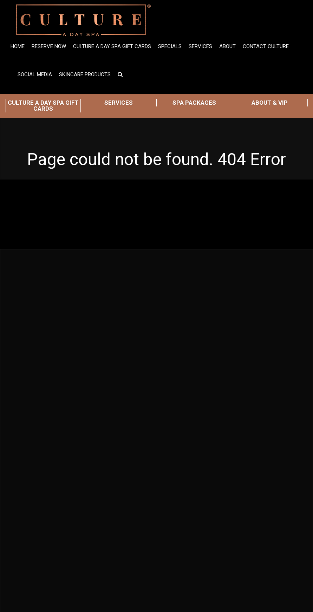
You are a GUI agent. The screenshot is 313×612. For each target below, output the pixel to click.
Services (200, 46)
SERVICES (118, 102)
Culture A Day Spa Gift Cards (112, 46)
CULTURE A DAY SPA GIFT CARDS (43, 105)
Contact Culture (266, 46)
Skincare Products (85, 74)
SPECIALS (170, 46)
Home (18, 46)
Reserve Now (49, 46)
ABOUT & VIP (270, 102)
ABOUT (227, 46)
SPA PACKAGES (194, 102)
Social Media (35, 74)
